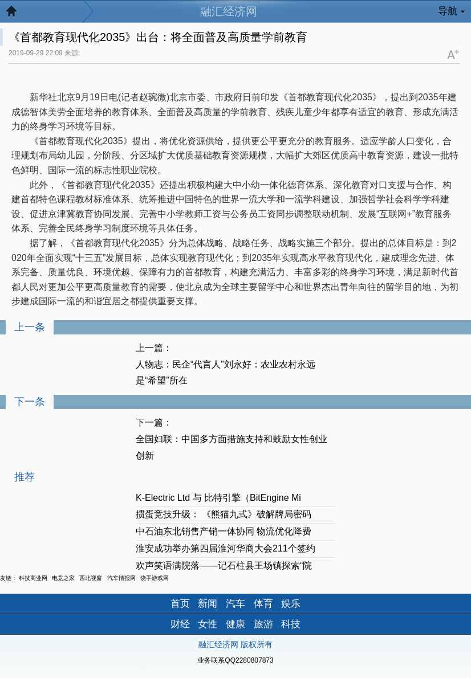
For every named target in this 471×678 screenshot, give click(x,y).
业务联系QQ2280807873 (235, 660)
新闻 (207, 603)
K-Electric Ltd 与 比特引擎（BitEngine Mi (218, 498)
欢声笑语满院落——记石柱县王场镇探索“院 (224, 565)
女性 (207, 624)
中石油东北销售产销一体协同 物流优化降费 (223, 531)
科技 (291, 624)
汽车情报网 (121, 578)
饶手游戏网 (154, 578)
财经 (180, 624)
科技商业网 (33, 578)
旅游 (263, 624)
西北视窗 (90, 578)
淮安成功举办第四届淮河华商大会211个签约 (225, 548)
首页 (180, 603)
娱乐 (291, 603)
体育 (263, 603)
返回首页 (17, 14)
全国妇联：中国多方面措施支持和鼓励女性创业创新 (231, 447)
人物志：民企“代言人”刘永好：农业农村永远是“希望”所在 (225, 373)
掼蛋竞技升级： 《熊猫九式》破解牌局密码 (223, 514)
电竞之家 (63, 578)
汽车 (235, 603)
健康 (235, 624)
